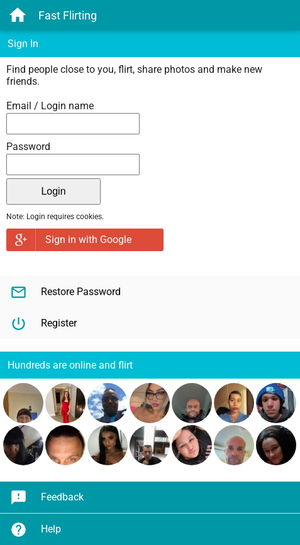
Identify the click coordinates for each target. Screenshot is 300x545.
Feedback (47, 497)
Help (35, 529)
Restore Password (65, 292)
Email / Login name (50, 106)
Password (28, 147)
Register (43, 323)
